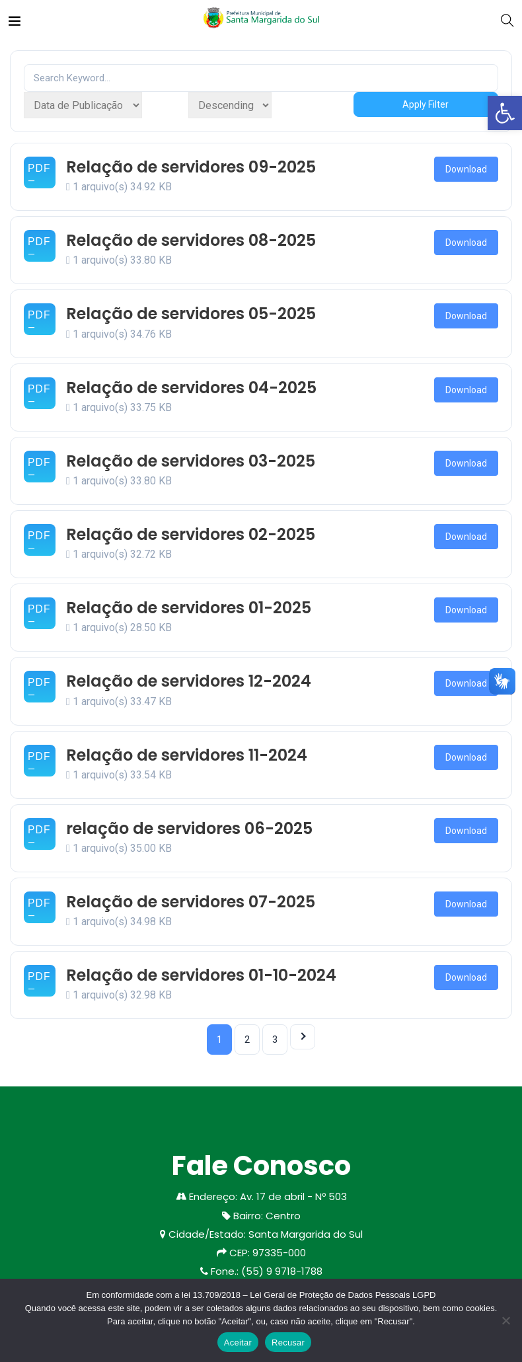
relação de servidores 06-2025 (189, 828)
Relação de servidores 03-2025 (190, 461)
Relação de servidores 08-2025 (191, 240)
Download (466, 169)
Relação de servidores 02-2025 (190, 534)
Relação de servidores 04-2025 (191, 387)
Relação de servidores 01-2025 (188, 608)
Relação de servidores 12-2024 (188, 681)
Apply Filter (425, 104)
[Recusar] (505, 1320)
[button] (505, 113)
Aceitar (238, 1342)
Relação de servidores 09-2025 (191, 167)
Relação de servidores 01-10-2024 (201, 975)
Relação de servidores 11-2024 (186, 755)
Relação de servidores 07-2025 (190, 902)
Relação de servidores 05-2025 (191, 313)
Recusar (288, 1342)
